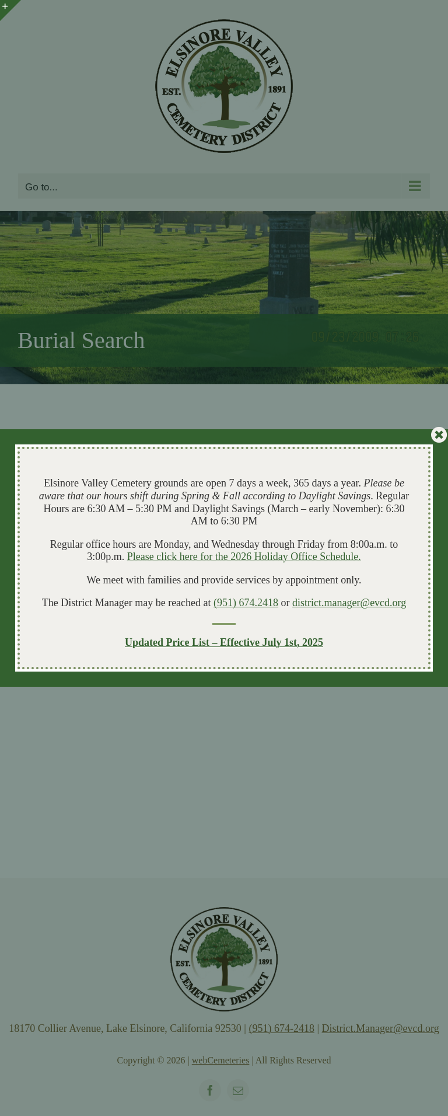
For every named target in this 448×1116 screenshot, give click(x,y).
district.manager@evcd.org (349, 603)
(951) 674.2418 (246, 603)
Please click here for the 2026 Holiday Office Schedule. (244, 556)
